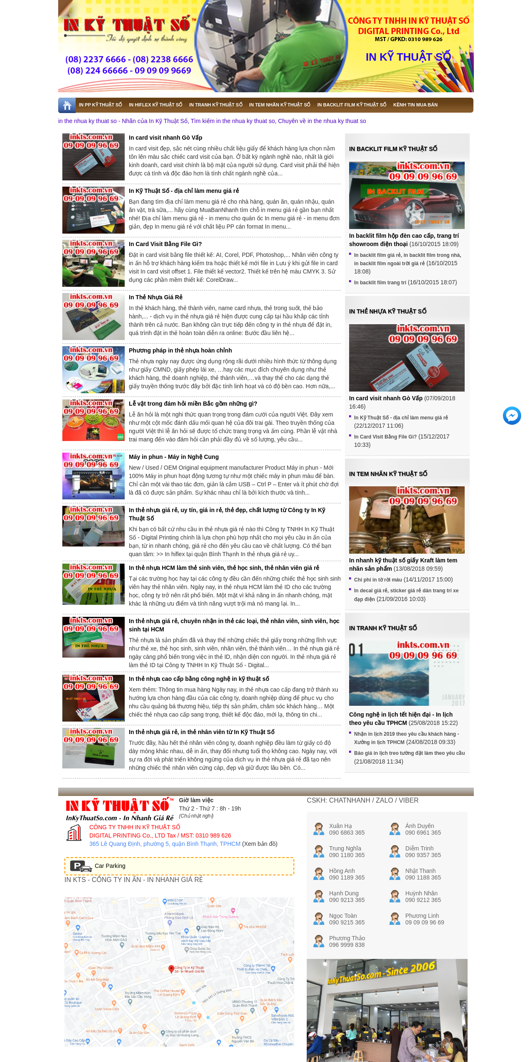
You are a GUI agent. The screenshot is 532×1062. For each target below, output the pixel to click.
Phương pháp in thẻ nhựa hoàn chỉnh (180, 350)
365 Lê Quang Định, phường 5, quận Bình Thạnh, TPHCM (165, 843)
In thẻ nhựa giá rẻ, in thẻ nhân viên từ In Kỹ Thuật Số (201, 732)
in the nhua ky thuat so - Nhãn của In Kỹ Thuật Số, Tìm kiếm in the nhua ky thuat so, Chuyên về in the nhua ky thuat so (212, 121)
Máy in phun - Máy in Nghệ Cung (174, 456)
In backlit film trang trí (380, 283)
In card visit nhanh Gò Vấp (165, 137)
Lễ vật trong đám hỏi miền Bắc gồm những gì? (193, 403)
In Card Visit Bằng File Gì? (165, 244)
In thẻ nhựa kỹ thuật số (387, 311)
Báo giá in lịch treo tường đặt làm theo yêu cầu (409, 753)
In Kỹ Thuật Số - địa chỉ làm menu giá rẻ (184, 190)
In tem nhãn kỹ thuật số (388, 474)
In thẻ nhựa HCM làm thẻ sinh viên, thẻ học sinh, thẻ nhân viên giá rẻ (224, 567)
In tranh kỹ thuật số (383, 628)
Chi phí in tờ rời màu (378, 580)
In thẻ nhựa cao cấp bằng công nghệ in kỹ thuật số (199, 678)
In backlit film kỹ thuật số (393, 148)
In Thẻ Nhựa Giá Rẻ (155, 297)
